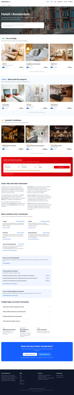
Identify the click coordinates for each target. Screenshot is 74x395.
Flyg (55, 1)
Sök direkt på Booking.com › (8, 26)
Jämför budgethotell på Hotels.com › (37, 71)
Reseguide (70, 1)
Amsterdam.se (4, 5)
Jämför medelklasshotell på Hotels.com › (37, 112)
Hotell (51, 1)
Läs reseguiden (7, 263)
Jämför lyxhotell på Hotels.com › (37, 153)
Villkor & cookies (59, 375)
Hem (48, 1)
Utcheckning (23, 164)
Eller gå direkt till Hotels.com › (8, 173)
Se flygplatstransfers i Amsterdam (11, 295)
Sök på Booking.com (30, 354)
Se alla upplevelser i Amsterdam (10, 283)
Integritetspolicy (59, 377)
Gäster (38, 164)
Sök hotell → (61, 167)
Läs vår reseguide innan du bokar (28, 357)
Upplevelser (60, 1)
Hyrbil (65, 1)
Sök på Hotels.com (44, 354)
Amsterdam (5, 1)
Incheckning (6, 164)
